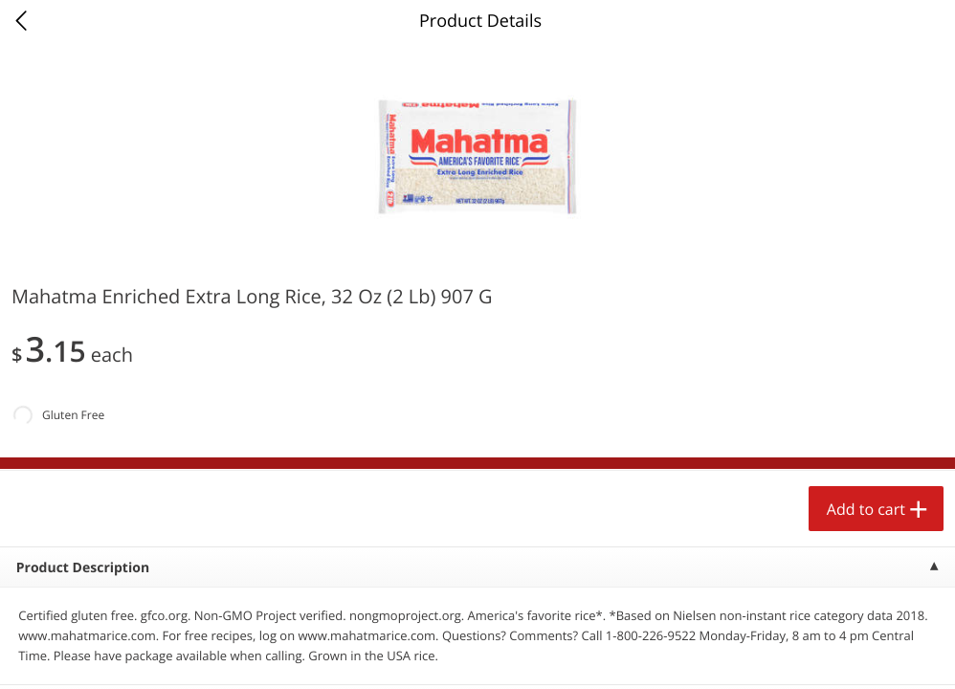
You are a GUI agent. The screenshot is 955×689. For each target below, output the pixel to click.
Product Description (82, 568)
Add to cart (866, 509)
